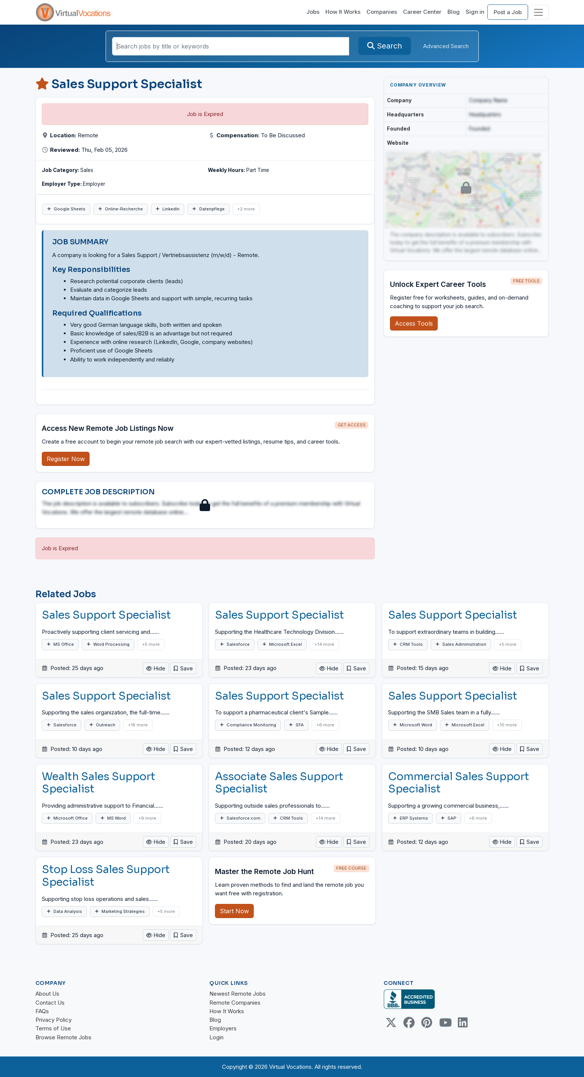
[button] (183, 668)
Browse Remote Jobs (63, 1037)
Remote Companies (234, 1002)
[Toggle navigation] (538, 12)
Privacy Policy (53, 1019)
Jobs (312, 11)
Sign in (475, 11)
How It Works (342, 11)
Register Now (66, 459)
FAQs (42, 1011)
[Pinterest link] (426, 1022)
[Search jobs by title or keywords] (230, 46)
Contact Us (50, 1002)
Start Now (234, 911)
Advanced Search (446, 46)
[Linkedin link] (462, 1022)
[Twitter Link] (391, 1022)
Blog (453, 11)
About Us (47, 993)
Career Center (422, 11)
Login (216, 1037)
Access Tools (414, 323)
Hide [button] (155, 668)
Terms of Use (53, 1028)
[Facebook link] (409, 1022)
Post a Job (508, 12)
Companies (381, 11)
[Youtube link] (444, 1022)
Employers (223, 1028)
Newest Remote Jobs (237, 993)
